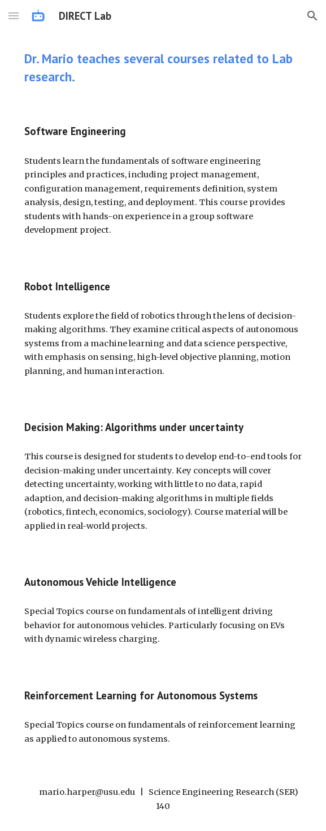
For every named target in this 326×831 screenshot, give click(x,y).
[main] (163, 67)
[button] (13, 15)
